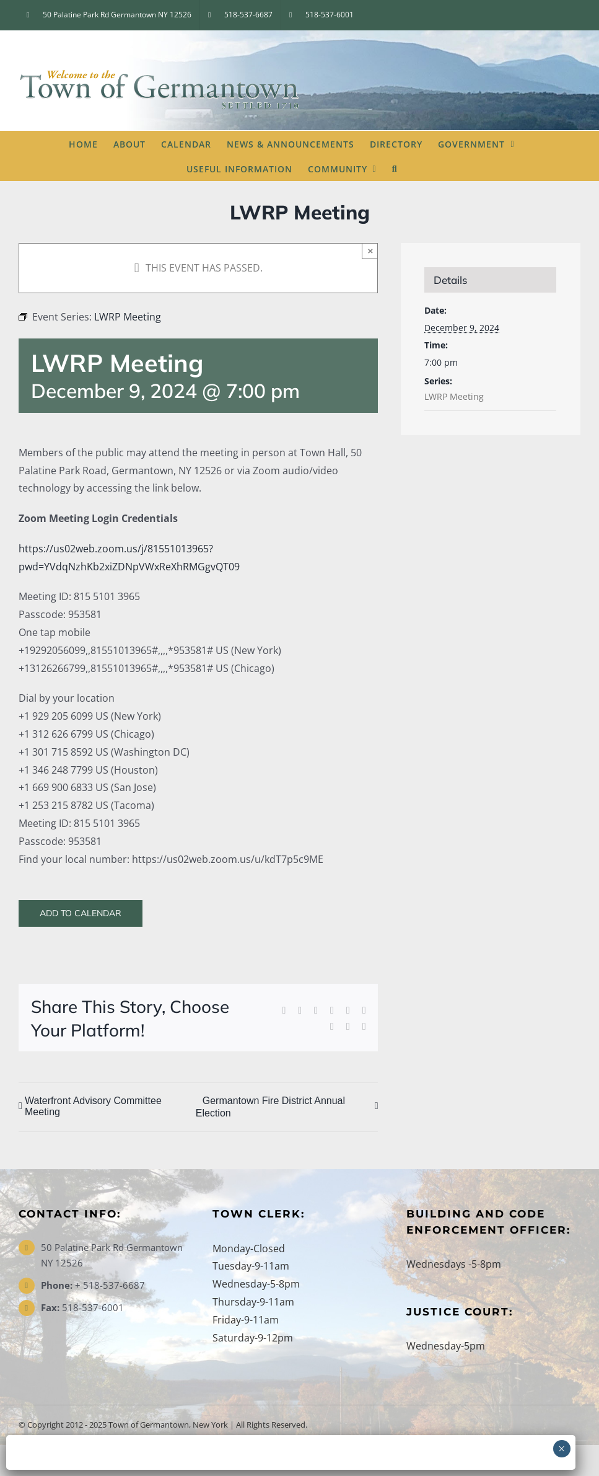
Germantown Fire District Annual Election (270, 1106)
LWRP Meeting (454, 396)
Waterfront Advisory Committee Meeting (93, 1106)
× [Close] (371, 250)
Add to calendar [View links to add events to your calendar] (80, 913)
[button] (395, 168)
